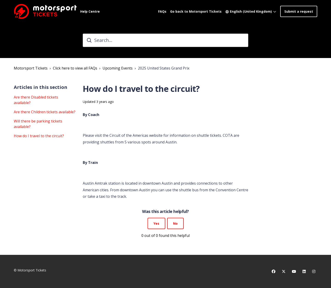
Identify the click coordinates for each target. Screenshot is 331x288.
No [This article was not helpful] (175, 223)
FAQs (162, 11)
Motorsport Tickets (31, 68)
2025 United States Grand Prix (163, 68)
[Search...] (165, 40)
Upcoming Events (118, 68)
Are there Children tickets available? (44, 111)
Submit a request (298, 11)
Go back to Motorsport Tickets (196, 11)
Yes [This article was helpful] (156, 223)
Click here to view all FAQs (75, 68)
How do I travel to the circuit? (39, 135)
